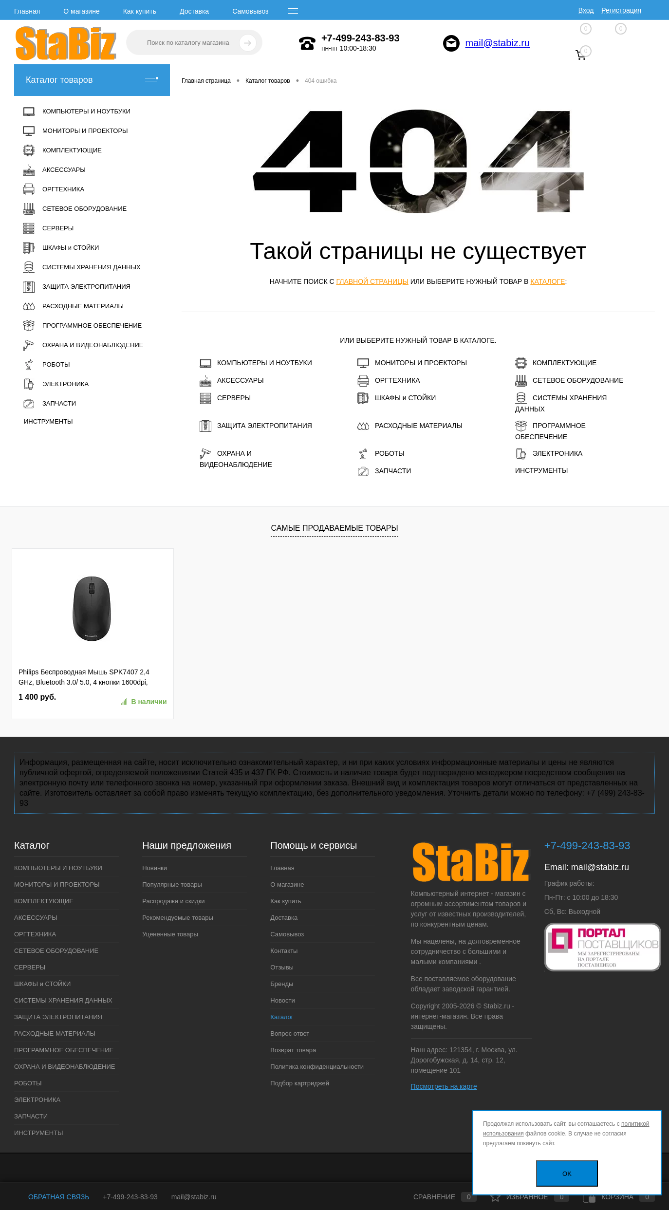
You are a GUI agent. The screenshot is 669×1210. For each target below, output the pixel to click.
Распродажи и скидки (173, 901)
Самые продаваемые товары (334, 528)
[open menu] (293, 11)
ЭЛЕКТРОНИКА (548, 454)
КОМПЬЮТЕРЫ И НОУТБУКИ (256, 363)
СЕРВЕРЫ (225, 398)
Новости (282, 1000)
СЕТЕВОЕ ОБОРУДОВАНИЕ (569, 381)
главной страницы (372, 281)
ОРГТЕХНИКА (388, 381)
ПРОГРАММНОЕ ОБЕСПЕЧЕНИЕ (550, 430)
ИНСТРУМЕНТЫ (541, 470)
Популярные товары (172, 884)
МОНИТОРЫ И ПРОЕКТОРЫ (412, 363)
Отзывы (282, 967)
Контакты (283, 950)
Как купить (139, 11)
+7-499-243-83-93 (130, 1197)
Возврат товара (293, 1050)
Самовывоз (250, 11)
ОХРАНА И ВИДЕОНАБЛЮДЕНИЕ (236, 458)
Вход (586, 10)
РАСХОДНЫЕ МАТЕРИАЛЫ (410, 426)
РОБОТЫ (381, 454)
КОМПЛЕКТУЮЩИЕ (555, 363)
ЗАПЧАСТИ (384, 471)
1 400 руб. (37, 697)
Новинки (154, 868)
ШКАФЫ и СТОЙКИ (396, 398)
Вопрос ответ (289, 1033)
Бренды (281, 983)
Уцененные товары (170, 934)
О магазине (81, 11)
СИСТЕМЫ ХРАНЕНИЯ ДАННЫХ (561, 402)
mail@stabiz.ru (497, 42)
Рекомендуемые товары (177, 917)
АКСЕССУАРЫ (232, 381)
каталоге (547, 281)
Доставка (194, 11)
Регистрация (621, 10)
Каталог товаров (92, 80)
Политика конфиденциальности (317, 1066)
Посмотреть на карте (444, 1086)
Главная (27, 11)
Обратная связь (51, 1197)
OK (567, 1173)
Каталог (281, 1017)
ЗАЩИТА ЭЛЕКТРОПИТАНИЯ (256, 426)
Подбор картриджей (299, 1083)
